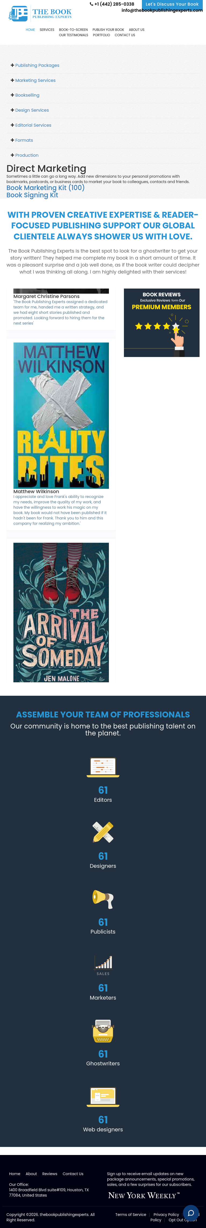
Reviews (49, 1173)
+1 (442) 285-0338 (112, 4)
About (31, 1173)
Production (26, 155)
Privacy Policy (166, 1214)
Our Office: (19, 1184)
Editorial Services (33, 125)
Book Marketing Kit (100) (45, 187)
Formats (24, 140)
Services (47, 29)
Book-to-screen (73, 29)
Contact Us (73, 1173)
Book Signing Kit (32, 195)
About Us (137, 29)
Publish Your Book (108, 29)
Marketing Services (35, 80)
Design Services (32, 110)
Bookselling (27, 95)
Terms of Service (130, 1214)
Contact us (125, 35)
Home (30, 29)
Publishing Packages (37, 65)
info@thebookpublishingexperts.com (162, 10)
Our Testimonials (73, 35)
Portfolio (101, 35)
